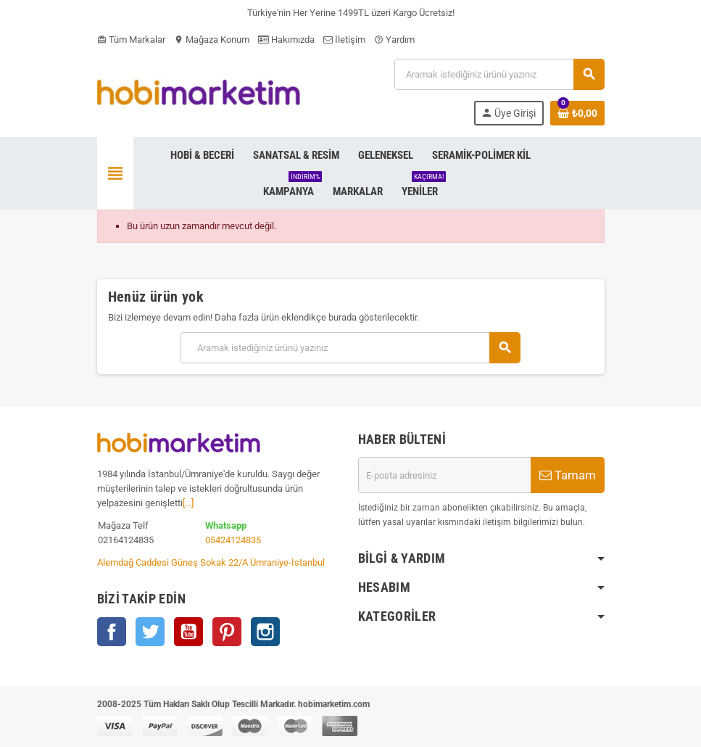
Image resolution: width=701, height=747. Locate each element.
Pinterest (226, 631)
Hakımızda (286, 39)
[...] (188, 503)
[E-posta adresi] (444, 475)
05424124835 (233, 540)
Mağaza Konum (211, 39)
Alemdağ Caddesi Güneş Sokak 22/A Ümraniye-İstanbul (211, 562)
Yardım (394, 39)
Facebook (111, 631)
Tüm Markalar (131, 39)
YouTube (188, 631)
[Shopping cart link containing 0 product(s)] (577, 113)
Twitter (150, 631)
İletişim (344, 39)
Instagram (265, 631)
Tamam (567, 475)
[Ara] (498, 74)
